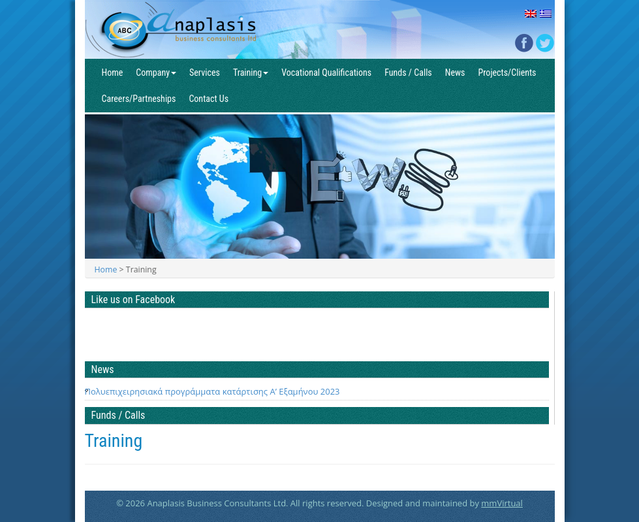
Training (250, 72)
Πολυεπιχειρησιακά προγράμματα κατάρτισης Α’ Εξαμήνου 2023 (212, 391)
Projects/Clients (507, 72)
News (455, 72)
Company (156, 72)
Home (112, 72)
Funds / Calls (408, 72)
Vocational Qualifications (326, 72)
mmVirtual (502, 503)
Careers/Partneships (139, 98)
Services (204, 72)
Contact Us (208, 98)
